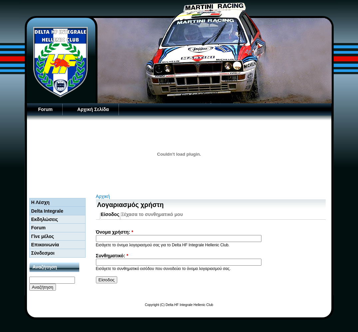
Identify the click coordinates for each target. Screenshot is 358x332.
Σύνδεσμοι (43, 253)
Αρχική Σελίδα (93, 109)
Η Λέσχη (40, 202)
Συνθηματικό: (112, 255)
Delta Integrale (47, 211)
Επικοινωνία (45, 244)
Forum (45, 109)
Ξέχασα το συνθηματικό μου (152, 214)
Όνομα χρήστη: (115, 232)
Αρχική (103, 196)
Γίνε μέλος (42, 236)
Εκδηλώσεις (44, 219)
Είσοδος (110, 214)
